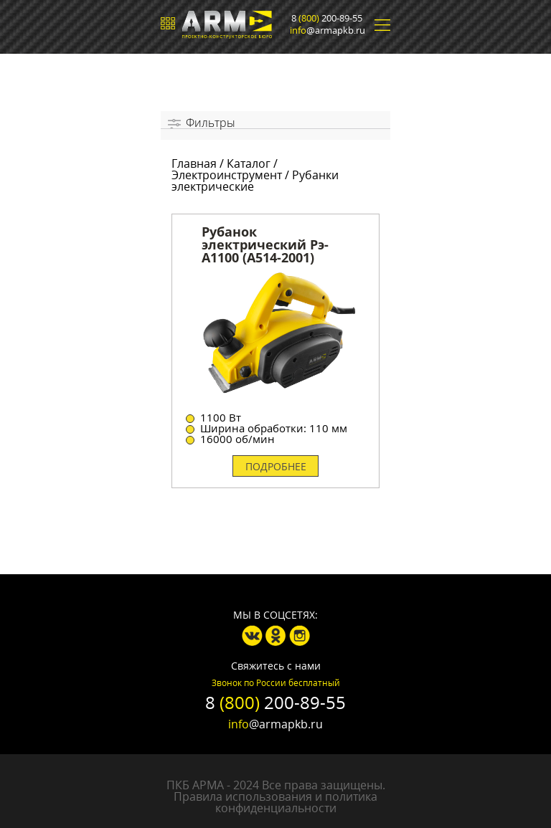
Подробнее (275, 466)
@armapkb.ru (327, 30)
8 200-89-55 (326, 18)
